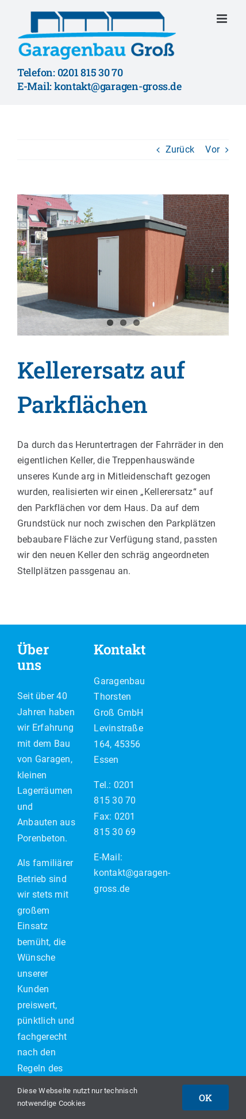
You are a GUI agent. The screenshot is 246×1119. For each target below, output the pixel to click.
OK (205, 1097)
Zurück (180, 149)
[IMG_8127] (123, 264)
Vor (212, 149)
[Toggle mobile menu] (223, 19)
